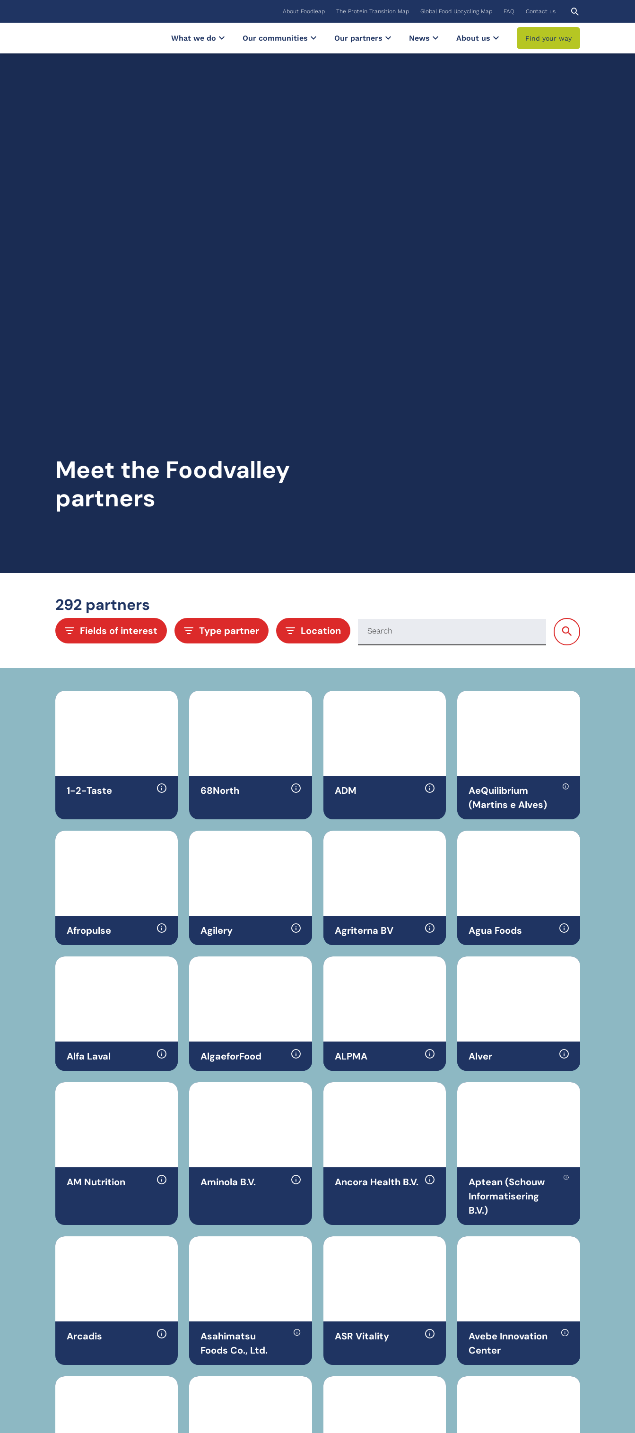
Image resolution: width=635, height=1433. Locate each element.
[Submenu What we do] (221, 37)
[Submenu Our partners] (388, 37)
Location (313, 267)
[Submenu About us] (496, 37)
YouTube (491, 1357)
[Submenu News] (435, 37)
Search (379, 267)
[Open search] (575, 11)
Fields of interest (111, 267)
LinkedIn (491, 1340)
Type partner (221, 267)
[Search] (452, 268)
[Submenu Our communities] (313, 37)
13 (350, 1210)
